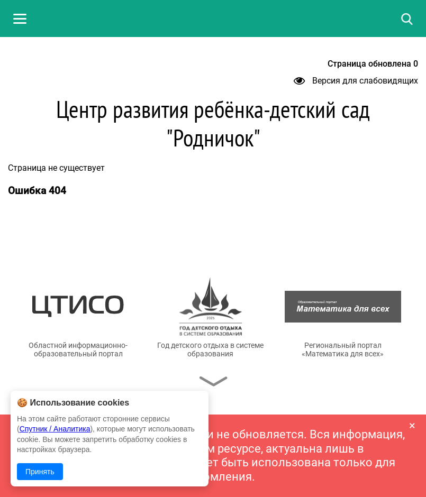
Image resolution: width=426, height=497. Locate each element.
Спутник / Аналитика (55, 429)
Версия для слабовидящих (356, 81)
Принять (40, 471)
